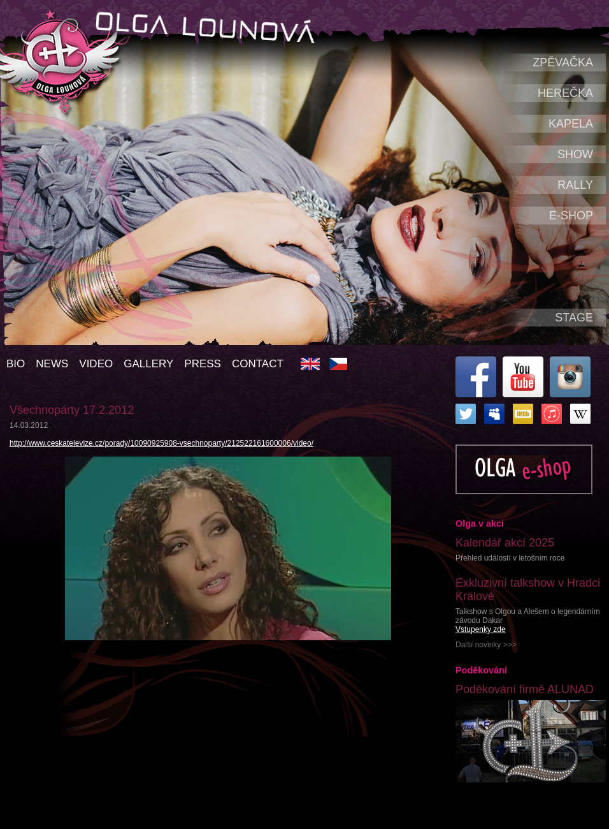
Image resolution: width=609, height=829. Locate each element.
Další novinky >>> (486, 644)
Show (575, 154)
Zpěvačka (563, 62)
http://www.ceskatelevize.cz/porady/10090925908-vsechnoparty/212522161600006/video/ (161, 443)
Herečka (565, 93)
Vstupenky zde (480, 629)
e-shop (571, 215)
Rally (575, 185)
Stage (574, 317)
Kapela (570, 123)
